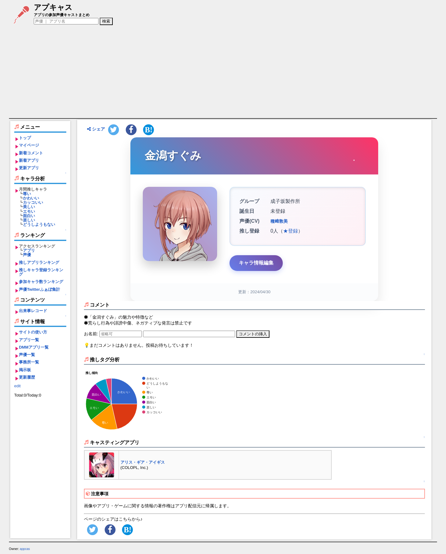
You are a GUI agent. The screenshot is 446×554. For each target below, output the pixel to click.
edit (17, 386)
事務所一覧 (29, 362)
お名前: (91, 333)
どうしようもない (39, 224)
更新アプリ (29, 167)
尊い (27, 193)
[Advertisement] (223, 71)
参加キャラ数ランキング (41, 281)
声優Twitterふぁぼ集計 (39, 289)
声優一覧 (27, 354)
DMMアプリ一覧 (34, 347)
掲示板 (25, 369)
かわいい (31, 198)
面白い (29, 215)
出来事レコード (33, 310)
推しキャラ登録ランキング (41, 272)
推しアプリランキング (39, 262)
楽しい (29, 220)
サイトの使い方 (33, 332)
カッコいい (33, 202)
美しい (29, 206)
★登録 (290, 231)
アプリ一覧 (29, 339)
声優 (27, 254)
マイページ (29, 145)
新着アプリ (29, 160)
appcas (25, 549)
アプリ (29, 250)
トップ (25, 137)
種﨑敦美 (279, 221)
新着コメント (31, 153)
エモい (29, 211)
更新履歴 (27, 377)
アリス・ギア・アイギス (142, 462)
